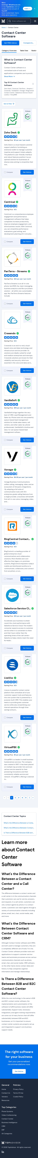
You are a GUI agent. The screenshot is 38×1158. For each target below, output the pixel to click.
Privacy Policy (18, 1089)
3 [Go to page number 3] (18, 798)
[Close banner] (34, 8)
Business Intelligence (9, 1122)
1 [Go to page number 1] (11, 798)
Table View (24, 51)
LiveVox (8, 677)
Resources (5, 1100)
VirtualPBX (10, 747)
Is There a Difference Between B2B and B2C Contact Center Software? (20, 833)
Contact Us (6, 1093)
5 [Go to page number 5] (25, 798)
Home (4, 1089)
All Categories (7, 1133)
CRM (3, 1126)
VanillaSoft (10, 400)
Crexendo (10, 333)
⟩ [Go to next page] (29, 798)
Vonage (8, 469)
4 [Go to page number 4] (22, 798)
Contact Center (7, 1119)
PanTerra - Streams (15, 271)
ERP (3, 1130)
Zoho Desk (10, 132)
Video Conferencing (9, 1115)
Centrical (9, 201)
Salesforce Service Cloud (17, 608)
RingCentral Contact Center (17, 539)
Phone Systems (7, 1111)
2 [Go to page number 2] (15, 798)
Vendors (5, 1097)
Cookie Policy (18, 1097)
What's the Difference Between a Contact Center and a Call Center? (20, 823)
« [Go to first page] (4, 798)
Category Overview (9, 51)
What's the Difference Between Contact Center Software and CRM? (20, 828)
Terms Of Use (18, 1093)
